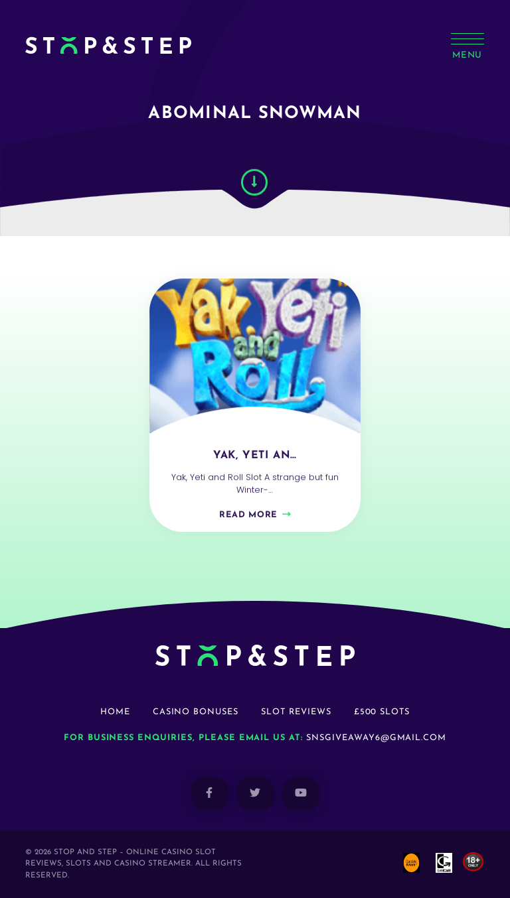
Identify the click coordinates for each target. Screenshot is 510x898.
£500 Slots (382, 712)
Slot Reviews (296, 712)
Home (115, 712)
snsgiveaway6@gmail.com (376, 738)
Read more (248, 519)
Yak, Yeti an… (255, 460)
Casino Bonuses (195, 712)
